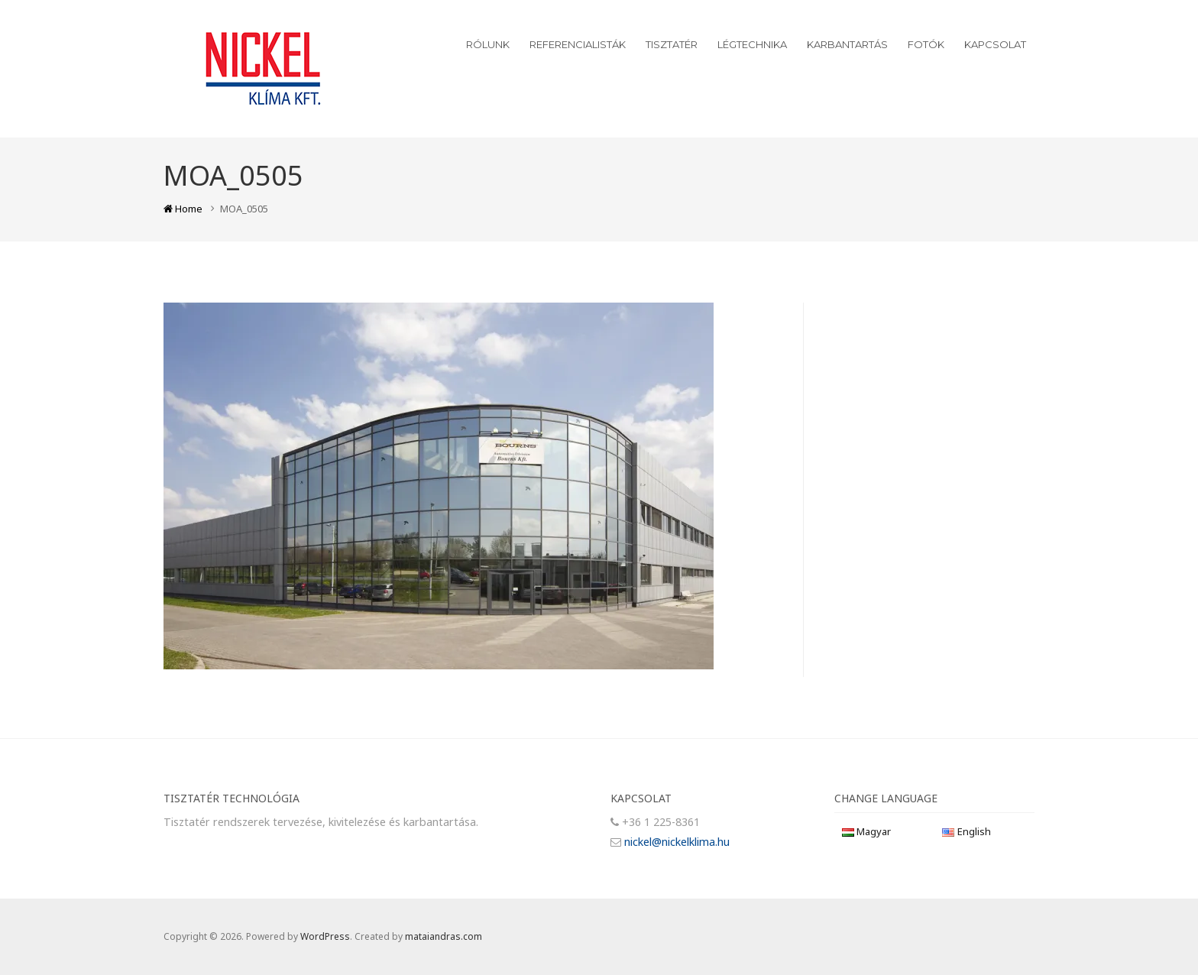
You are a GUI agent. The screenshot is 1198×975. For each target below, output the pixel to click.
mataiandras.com (443, 936)
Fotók (926, 44)
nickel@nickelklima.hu (677, 841)
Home (183, 208)
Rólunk (488, 44)
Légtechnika (752, 44)
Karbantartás (847, 44)
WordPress (325, 936)
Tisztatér (672, 44)
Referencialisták (577, 44)
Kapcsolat (995, 44)
